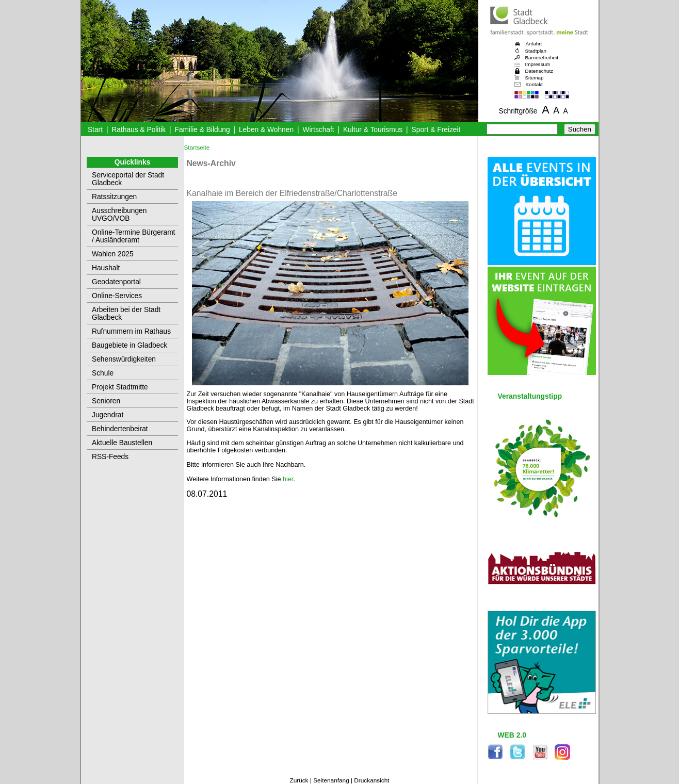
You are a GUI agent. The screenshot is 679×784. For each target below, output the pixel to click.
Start (95, 130)
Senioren (106, 401)
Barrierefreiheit (541, 57)
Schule (103, 373)
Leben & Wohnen (266, 130)
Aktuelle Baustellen (122, 443)
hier (288, 479)
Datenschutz (539, 71)
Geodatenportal (116, 282)
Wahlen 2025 (113, 254)
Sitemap (534, 77)
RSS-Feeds (110, 457)
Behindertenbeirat (120, 429)
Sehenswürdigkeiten (124, 359)
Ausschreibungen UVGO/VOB (119, 214)
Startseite (197, 147)
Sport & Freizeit (436, 130)
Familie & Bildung (202, 130)
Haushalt (106, 268)
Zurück (298, 780)
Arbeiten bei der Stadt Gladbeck (126, 313)
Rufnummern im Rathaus (131, 331)
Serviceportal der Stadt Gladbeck (128, 179)
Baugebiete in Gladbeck (129, 345)
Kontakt (534, 84)
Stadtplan (536, 51)
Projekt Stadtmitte (120, 387)
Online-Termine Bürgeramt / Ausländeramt (133, 236)
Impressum (538, 64)
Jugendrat (107, 415)
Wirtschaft (318, 130)
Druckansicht (371, 780)
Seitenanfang (331, 780)
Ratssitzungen (114, 197)
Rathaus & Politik (138, 130)
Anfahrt (534, 43)
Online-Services (117, 296)
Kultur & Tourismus (372, 130)
